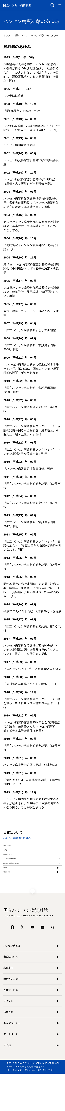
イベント (8, 1038)
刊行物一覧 (10, 906)
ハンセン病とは (11, 983)
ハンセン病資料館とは (17, 877)
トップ (6, 35)
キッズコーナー (11, 1060)
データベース (10, 1071)
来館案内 (8, 1005)
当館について (20, 35)
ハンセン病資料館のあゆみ (20, 887)
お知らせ (8, 1049)
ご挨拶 (7, 858)
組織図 (7, 897)
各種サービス (10, 1027)
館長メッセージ (13, 867)
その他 (7, 1083)
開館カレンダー (11, 1016)
